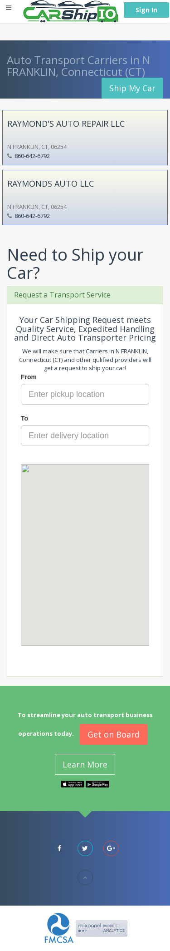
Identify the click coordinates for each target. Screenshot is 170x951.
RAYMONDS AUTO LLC (50, 183)
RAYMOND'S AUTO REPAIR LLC (66, 123)
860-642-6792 (32, 156)
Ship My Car (132, 88)
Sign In (146, 9)
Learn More (85, 764)
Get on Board (113, 734)
